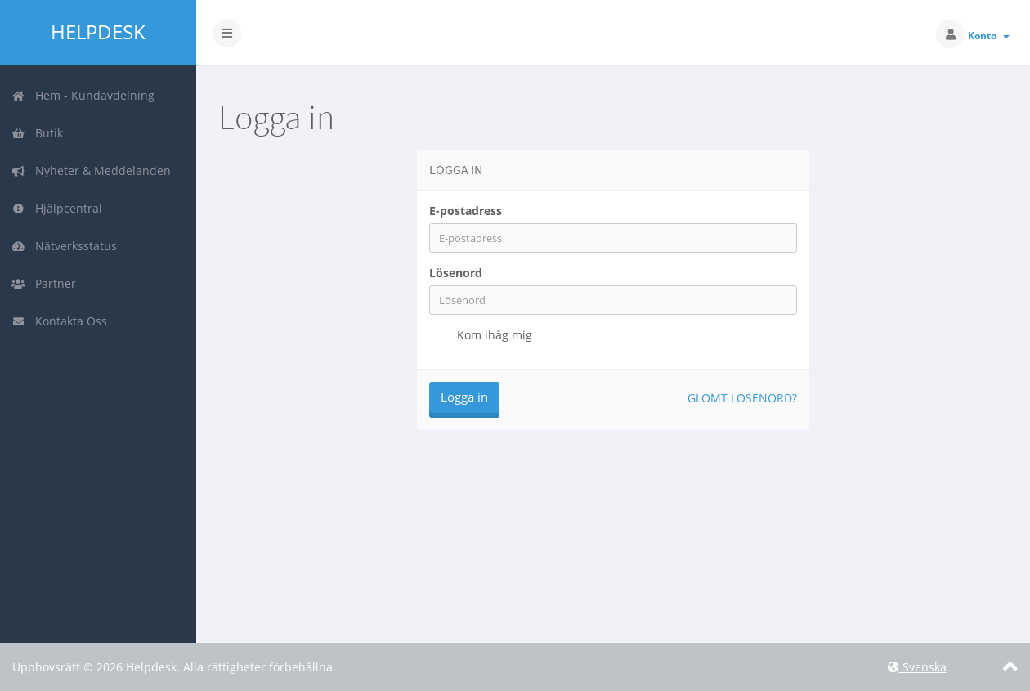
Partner (43, 283)
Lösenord (455, 272)
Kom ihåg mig (480, 335)
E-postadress (465, 210)
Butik (37, 133)
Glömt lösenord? (742, 398)
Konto (989, 36)
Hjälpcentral (56, 208)
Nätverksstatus (64, 246)
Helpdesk (98, 32)
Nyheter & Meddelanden (91, 170)
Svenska (917, 667)
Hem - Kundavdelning (82, 95)
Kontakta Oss (59, 321)
